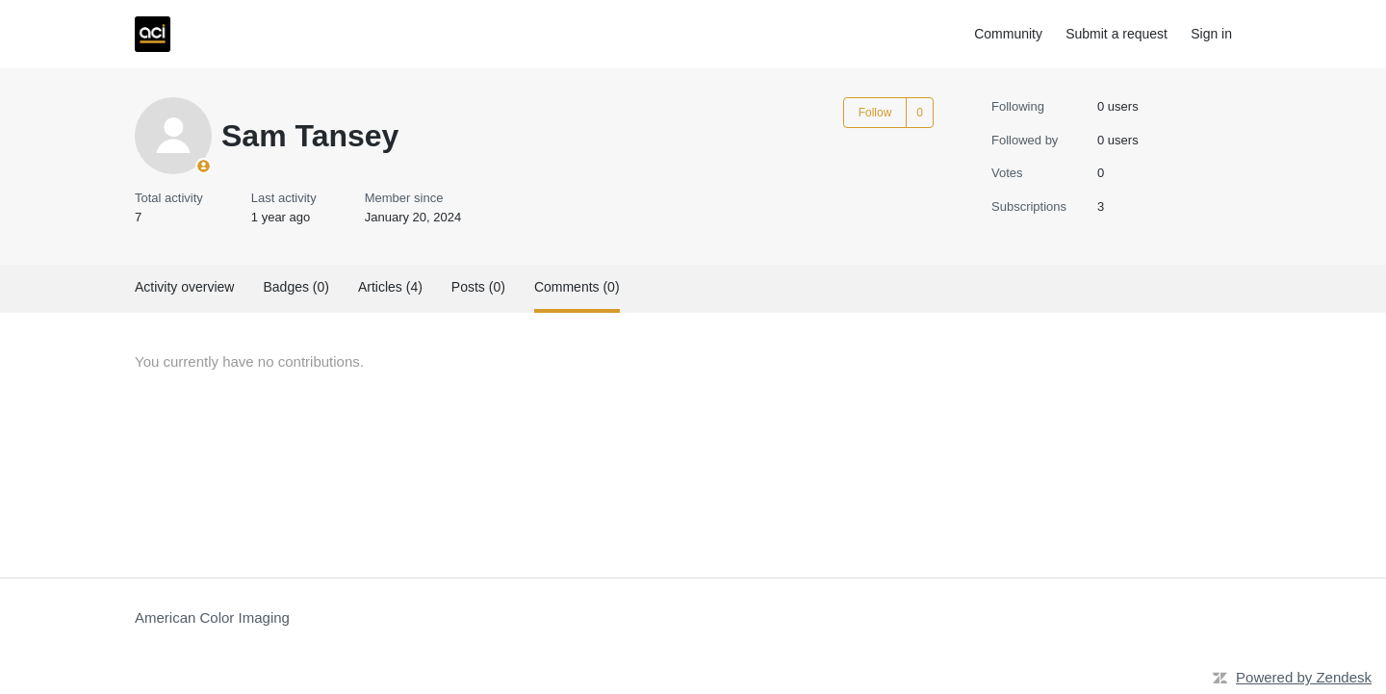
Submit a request (1116, 33)
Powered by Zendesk (1304, 677)
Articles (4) (390, 287)
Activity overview (184, 287)
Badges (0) (295, 287)
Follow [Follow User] (875, 112)
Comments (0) (577, 287)
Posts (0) (478, 287)
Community (1008, 33)
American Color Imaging (212, 617)
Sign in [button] (1211, 33)
